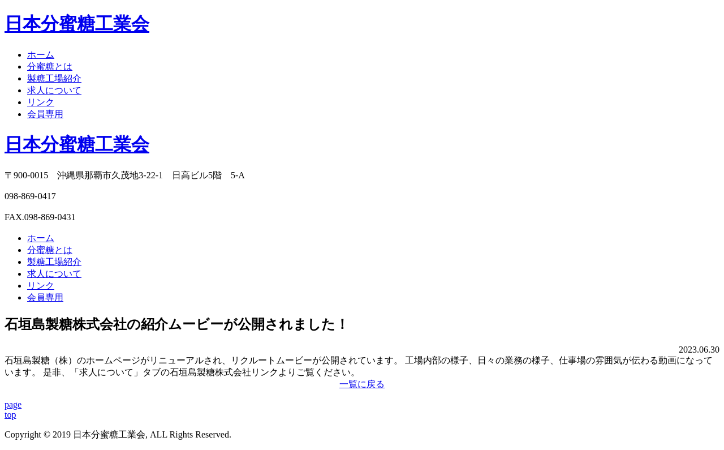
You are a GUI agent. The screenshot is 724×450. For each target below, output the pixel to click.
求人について (54, 90)
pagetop (13, 409)
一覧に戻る (362, 384)
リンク (40, 102)
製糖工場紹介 (54, 78)
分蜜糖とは (49, 66)
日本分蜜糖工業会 (77, 144)
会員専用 (45, 114)
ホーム (40, 54)
